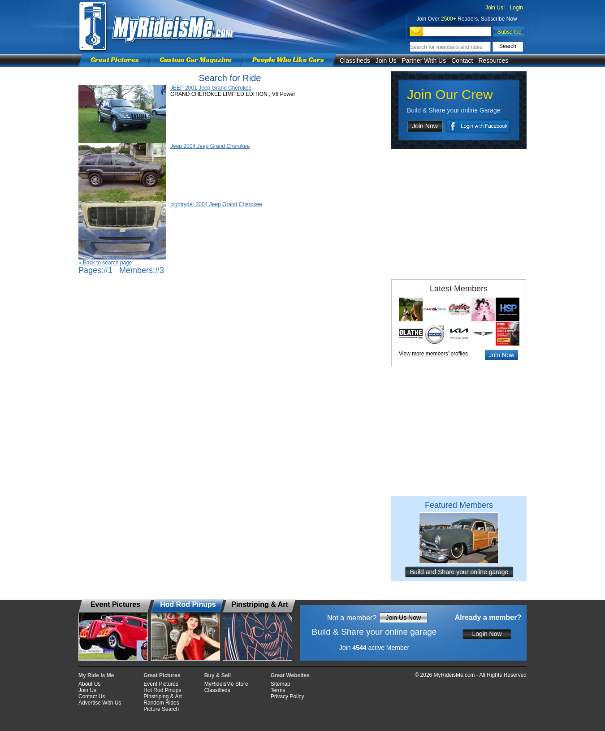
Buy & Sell (217, 675)
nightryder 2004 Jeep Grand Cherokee (216, 204)
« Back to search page (105, 263)
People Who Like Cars (288, 59)
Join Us (386, 60)
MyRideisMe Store (226, 684)
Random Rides (161, 703)
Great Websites (290, 675)
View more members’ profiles (433, 353)
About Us (89, 684)
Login (516, 7)
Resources (493, 60)
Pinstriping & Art (162, 696)
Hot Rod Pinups (162, 690)
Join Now (425, 126)
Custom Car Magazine (196, 59)
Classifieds (355, 60)
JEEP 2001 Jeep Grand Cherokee (210, 88)
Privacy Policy (287, 696)
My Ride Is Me (96, 675)
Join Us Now (403, 617)
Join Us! (495, 7)
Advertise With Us (99, 703)
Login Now (486, 633)
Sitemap (280, 684)
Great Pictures (115, 59)
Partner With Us (424, 60)
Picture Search (161, 709)
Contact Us (91, 696)
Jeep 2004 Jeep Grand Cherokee (210, 146)
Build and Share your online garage (459, 571)
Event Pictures (160, 684)
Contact (462, 60)
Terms (278, 690)
